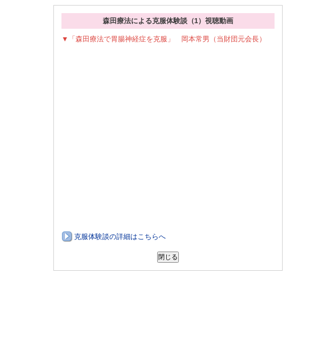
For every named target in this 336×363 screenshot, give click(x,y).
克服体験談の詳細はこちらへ (120, 236)
